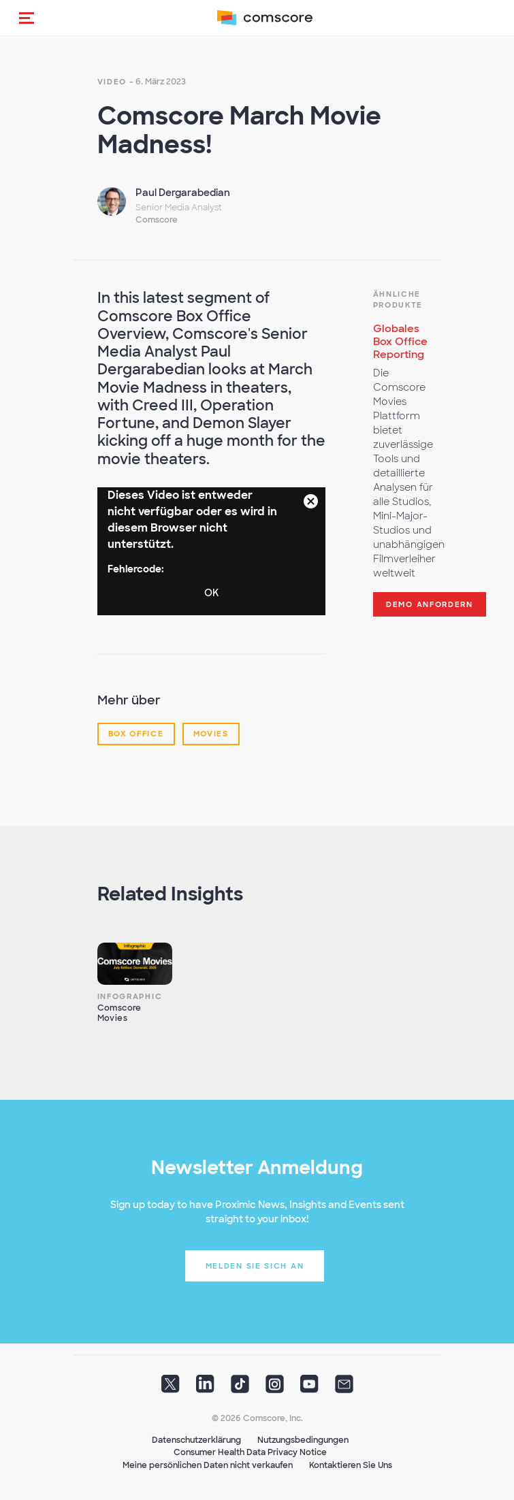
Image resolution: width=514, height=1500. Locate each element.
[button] (26, 18)
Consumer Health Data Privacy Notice (250, 1452)
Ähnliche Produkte (398, 299)
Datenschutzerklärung (196, 1440)
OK (211, 593)
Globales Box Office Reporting (400, 341)
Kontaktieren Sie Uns (350, 1465)
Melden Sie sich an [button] (255, 1266)
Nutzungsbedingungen (303, 1440)
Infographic (130, 996)
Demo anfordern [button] (429, 604)
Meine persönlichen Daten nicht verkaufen (208, 1465)
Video (112, 81)
